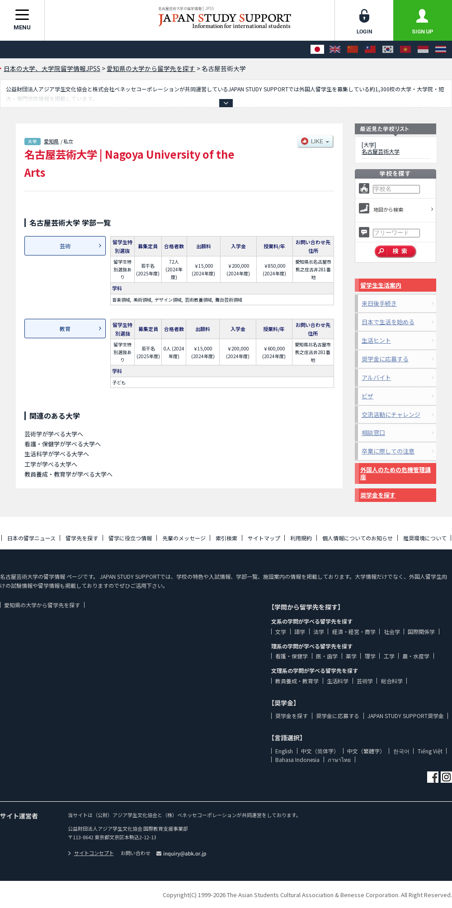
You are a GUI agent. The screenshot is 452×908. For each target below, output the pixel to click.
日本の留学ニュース (31, 538)
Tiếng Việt (430, 751)
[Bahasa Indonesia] (423, 49)
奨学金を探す (378, 495)
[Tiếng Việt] (405, 49)
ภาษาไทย (339, 759)
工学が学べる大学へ (50, 464)
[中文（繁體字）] (370, 49)
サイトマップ (264, 538)
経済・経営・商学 (354, 631)
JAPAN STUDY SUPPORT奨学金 (405, 715)
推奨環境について (425, 538)
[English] (335, 49)
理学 (370, 656)
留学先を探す (82, 538)
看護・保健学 (291, 656)
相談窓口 (373, 432)
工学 (389, 656)
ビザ (367, 396)
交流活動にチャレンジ (391, 414)
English (284, 751)
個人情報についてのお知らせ (357, 538)
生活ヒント (376, 340)
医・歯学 (327, 656)
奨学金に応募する (385, 359)
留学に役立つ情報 (130, 538)
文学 (280, 631)
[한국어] (388, 49)
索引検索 (226, 538)
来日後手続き (379, 303)
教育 (65, 328)
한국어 (401, 751)
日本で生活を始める (388, 321)
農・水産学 (415, 656)
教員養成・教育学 (297, 681)
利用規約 (301, 538)
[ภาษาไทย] (440, 49)
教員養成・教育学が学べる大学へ (68, 474)
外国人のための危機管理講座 (395, 473)
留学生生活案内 (380, 285)
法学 (318, 631)
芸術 (65, 246)
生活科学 (337, 681)
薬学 (351, 656)
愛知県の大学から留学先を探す (42, 605)
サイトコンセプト (91, 852)
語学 (299, 631)
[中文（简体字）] (352, 49)
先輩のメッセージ (184, 538)
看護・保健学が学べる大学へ (62, 444)
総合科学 (392, 681)
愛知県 (51, 141)
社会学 (392, 631)
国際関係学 (421, 631)
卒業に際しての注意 (388, 451)
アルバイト (376, 377)
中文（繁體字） (366, 751)
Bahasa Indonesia (297, 759)
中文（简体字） (320, 751)
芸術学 (365, 681)
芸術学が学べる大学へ (53, 434)
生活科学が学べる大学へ (56, 453)
